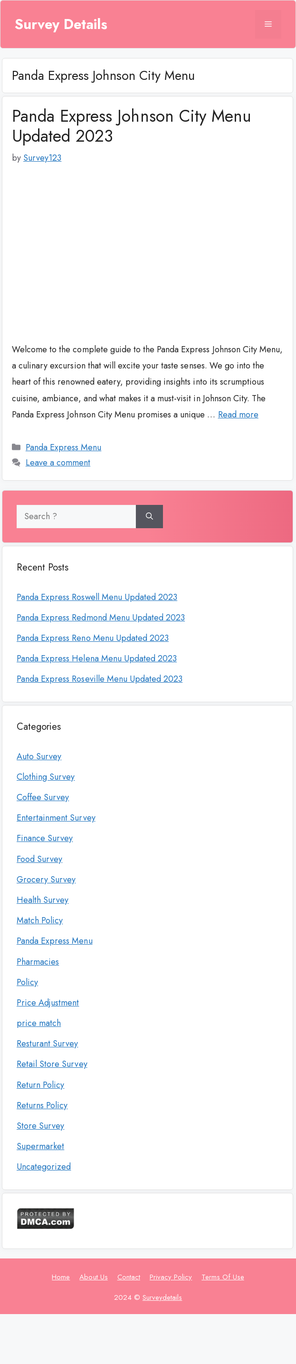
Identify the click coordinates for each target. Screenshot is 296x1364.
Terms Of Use (222, 1277)
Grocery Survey (46, 879)
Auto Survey (39, 756)
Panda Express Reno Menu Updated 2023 (93, 638)
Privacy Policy (171, 1277)
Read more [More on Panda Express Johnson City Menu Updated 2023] (238, 414)
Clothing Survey (46, 777)
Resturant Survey (47, 1043)
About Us (93, 1277)
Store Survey (40, 1126)
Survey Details (61, 24)
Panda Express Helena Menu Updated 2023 (97, 658)
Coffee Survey (43, 797)
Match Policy (40, 920)
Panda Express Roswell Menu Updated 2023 (97, 597)
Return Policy (40, 1085)
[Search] (149, 516)
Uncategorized (44, 1167)
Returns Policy (42, 1105)
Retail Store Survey (52, 1064)
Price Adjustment (48, 1002)
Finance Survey (45, 838)
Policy (27, 982)
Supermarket (40, 1146)
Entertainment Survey (56, 818)
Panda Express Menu (64, 447)
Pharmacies (38, 962)
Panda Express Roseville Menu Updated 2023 (99, 679)
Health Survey (42, 900)
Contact (128, 1277)
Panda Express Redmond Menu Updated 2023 (101, 617)
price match (39, 1023)
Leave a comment (58, 462)
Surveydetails (162, 1297)
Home (61, 1277)
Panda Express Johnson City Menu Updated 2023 (131, 126)
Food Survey (39, 859)
